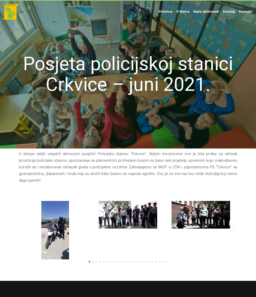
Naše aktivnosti (206, 11)
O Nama (183, 11)
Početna (165, 11)
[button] (23, 230)
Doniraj (229, 11)
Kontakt (245, 11)
